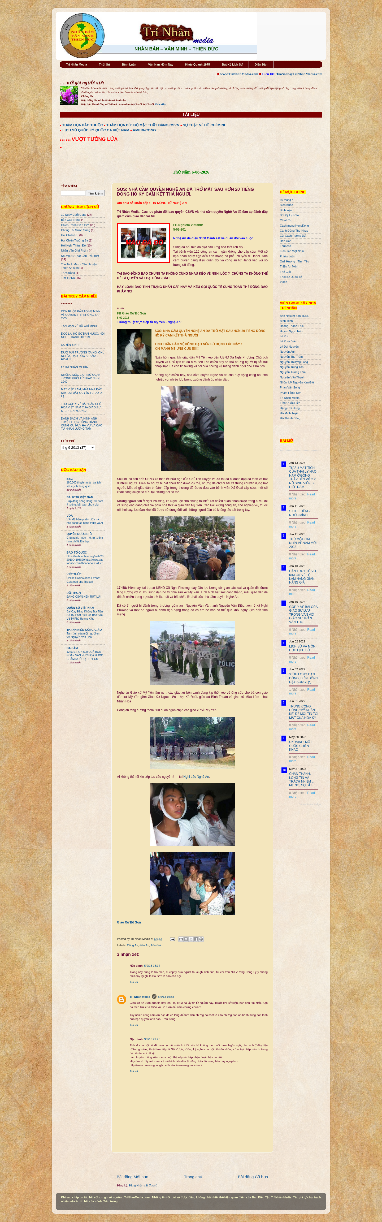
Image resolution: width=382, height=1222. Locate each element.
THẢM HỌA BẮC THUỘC (82, 125)
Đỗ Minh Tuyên (289, 413)
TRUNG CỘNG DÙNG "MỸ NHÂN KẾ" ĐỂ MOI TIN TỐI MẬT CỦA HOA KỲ (303, 712)
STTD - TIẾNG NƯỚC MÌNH (299, 513)
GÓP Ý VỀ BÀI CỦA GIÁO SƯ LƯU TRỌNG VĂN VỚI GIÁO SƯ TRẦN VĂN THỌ (303, 614)
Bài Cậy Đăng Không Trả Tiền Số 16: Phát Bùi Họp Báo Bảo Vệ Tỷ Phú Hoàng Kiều (85, 615)
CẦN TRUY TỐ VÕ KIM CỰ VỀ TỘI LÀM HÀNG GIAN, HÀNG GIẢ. (302, 576)
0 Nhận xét (297, 494)
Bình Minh (286, 320)
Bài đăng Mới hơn (132, 1176)
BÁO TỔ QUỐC (77, 552)
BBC (70, 478)
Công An (132, 945)
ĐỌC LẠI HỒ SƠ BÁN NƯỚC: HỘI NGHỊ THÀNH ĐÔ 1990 (83, 335)
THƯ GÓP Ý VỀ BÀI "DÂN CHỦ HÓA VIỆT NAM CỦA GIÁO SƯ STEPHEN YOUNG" (81, 407)
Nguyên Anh (288, 351)
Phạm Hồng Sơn (290, 392)
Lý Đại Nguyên (289, 346)
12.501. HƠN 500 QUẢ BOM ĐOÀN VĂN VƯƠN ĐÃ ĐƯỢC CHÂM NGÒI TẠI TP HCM (85, 655)
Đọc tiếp (160, 104)
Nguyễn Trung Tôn (291, 367)
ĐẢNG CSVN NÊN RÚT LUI (84, 596)
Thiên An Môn (289, 266)
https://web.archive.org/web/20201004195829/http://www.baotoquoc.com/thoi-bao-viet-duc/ (85, 560)
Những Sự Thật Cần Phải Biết (80, 255)
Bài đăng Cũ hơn (253, 1176)
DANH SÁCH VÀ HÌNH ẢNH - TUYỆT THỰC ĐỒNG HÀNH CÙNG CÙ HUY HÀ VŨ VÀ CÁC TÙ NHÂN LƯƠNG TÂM (81, 423)
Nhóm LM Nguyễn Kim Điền (297, 382)
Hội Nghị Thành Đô (73, 245)
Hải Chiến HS (69, 235)
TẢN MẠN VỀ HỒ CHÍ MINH (79, 325)
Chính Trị (286, 220)
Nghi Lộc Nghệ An (196, 777)
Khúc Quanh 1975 (197, 64)
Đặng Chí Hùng (289, 408)
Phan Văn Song (290, 387)
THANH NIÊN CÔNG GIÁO (84, 629)
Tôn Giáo (156, 945)
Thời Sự (104, 64)
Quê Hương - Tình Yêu (294, 261)
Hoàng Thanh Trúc (291, 325)
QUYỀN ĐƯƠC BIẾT (80, 534)
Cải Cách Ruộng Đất (293, 235)
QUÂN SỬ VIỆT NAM (80, 607)
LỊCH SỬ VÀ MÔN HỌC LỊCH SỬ (302, 648)
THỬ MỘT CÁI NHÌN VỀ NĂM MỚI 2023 (302, 543)
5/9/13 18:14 (152, 965)
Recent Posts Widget (310, 804)
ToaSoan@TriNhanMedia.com (299, 74)
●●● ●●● (66, 139)
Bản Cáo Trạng (70, 219)
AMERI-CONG (144, 130)
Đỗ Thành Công (290, 418)
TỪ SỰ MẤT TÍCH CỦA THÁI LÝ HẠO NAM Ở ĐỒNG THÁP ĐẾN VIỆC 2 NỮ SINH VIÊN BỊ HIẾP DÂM (302, 477)
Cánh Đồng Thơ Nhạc (294, 230)
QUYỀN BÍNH (70, 344)
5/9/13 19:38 (166, 996)
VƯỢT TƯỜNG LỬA (95, 139)
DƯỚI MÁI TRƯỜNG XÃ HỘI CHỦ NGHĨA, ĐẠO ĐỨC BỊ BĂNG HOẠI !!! (83, 356)
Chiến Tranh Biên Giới (75, 225)
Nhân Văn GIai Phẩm (74, 250)
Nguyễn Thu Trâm (291, 356)
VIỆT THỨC (74, 574)
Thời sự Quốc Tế (291, 276)
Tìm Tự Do (68, 277)
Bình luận (286, 210)
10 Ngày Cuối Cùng (73, 214)
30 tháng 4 (286, 199)
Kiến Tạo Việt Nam (292, 251)
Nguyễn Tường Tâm (293, 372)
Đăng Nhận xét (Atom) (143, 1185)
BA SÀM (72, 648)
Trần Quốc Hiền (290, 402)
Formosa (285, 246)
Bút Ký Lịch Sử (232, 64)
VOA (70, 515)
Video (283, 281)
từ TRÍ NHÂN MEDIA (74, 367)
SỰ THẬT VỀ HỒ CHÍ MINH (205, 125)
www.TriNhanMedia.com (239, 74)
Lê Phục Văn (288, 341)
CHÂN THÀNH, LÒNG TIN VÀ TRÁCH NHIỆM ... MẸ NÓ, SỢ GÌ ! (302, 779)
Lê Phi (284, 336)
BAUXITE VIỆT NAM (80, 497)
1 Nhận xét (297, 690)
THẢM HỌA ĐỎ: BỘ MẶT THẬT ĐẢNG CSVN (142, 125)
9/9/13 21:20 (152, 1039)
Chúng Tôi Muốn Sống (75, 230)
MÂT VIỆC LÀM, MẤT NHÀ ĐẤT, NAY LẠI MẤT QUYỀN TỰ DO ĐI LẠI (81, 393)
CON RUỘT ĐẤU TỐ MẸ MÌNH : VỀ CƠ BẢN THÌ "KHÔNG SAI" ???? (81, 315)
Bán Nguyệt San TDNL (294, 315)
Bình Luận (129, 64)
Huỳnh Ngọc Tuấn (291, 331)
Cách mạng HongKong (294, 225)
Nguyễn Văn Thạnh (292, 377)
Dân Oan (285, 241)
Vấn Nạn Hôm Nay (160, 64)
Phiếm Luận (287, 256)
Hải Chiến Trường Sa (74, 240)
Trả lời (134, 982)
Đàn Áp (144, 945)
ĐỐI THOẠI (74, 592)
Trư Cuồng (68, 272)
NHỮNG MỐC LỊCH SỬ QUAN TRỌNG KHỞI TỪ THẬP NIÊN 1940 (81, 378)
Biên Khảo (286, 204)
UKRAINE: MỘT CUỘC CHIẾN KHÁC (300, 746)
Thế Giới (285, 271)
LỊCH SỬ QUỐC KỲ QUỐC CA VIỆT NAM (95, 130)
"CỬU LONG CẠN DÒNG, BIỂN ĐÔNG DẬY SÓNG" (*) (303, 678)
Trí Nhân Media (76, 64)
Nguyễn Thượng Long (294, 362)
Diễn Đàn (261, 64)
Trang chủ (193, 1176)
